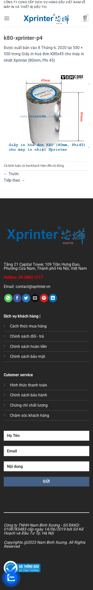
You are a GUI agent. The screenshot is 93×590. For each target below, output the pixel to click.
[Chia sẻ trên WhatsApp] (8, 298)
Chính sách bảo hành (28, 395)
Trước (11, 173)
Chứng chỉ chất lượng (29, 405)
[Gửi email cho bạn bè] (35, 298)
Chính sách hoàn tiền (28, 346)
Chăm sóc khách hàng (29, 415)
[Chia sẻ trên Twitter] (26, 298)
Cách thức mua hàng (28, 326)
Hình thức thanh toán (28, 385)
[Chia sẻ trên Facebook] (17, 298)
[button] (7, 18)
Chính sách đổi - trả (27, 336)
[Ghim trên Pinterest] (44, 298)
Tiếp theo (14, 180)
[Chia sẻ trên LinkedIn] (53, 298)
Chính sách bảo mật (27, 356)
